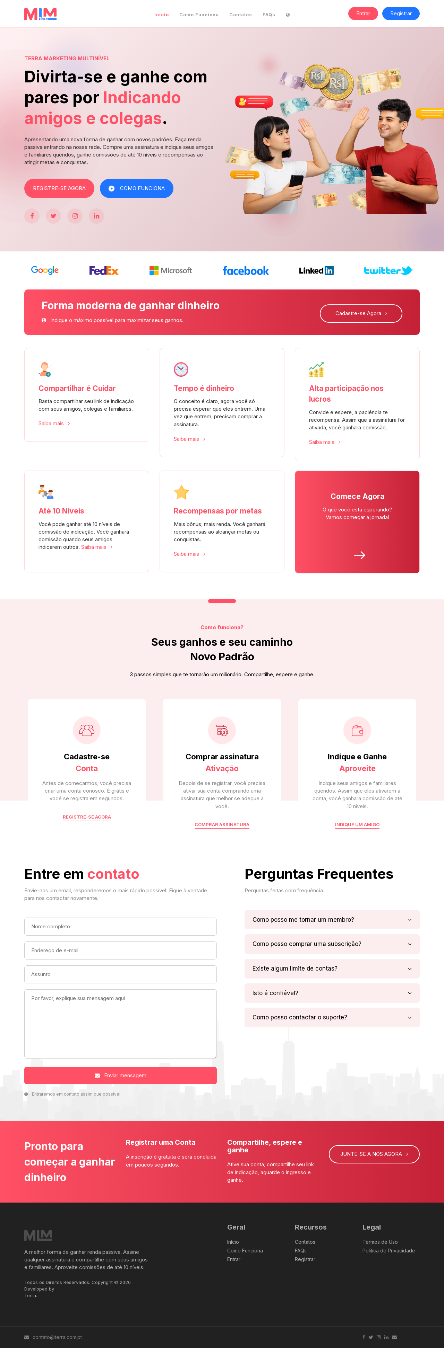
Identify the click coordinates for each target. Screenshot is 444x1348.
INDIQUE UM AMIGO (357, 824)
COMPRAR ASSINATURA (222, 824)
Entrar (363, 13)
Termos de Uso (380, 1242)
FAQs (269, 14)
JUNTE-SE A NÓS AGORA (374, 1154)
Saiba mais (54, 423)
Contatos (240, 14)
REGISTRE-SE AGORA (59, 188)
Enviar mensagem (120, 1075)
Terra (30, 1295)
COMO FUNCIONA (137, 188)
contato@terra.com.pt (53, 1337)
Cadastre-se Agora (361, 313)
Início (161, 14)
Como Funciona (199, 14)
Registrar (401, 13)
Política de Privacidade (388, 1250)
